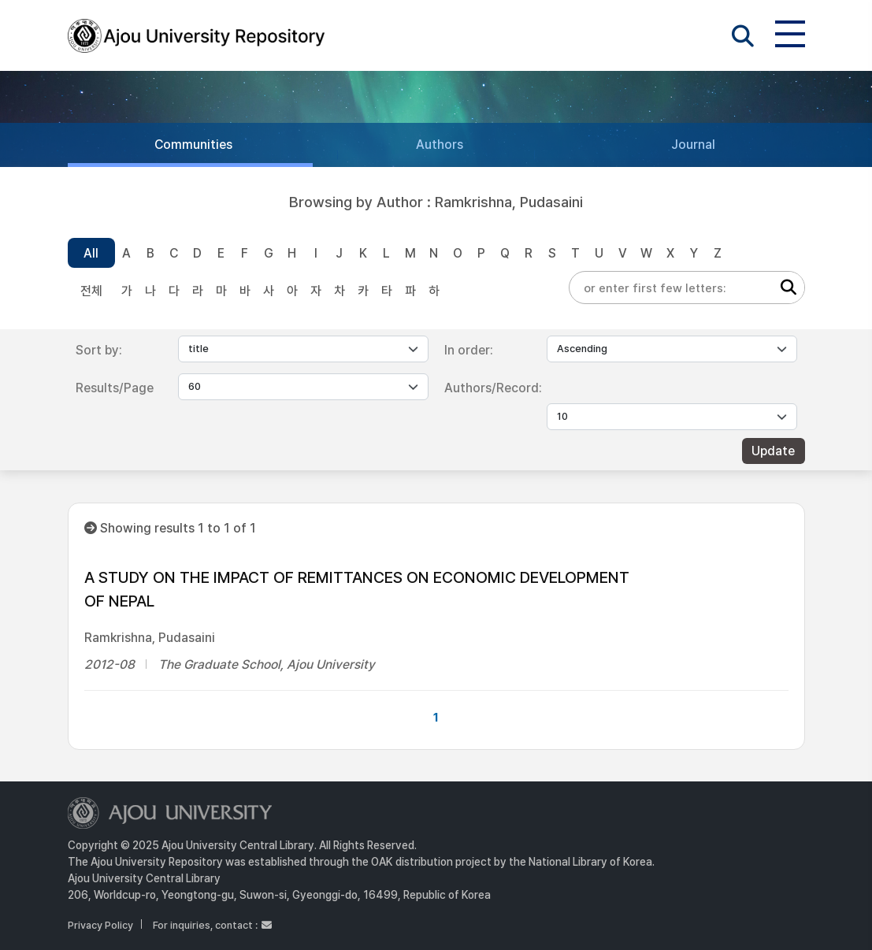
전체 (91, 291)
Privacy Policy (100, 925)
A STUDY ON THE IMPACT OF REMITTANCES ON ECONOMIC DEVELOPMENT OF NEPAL (356, 589)
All (90, 253)
